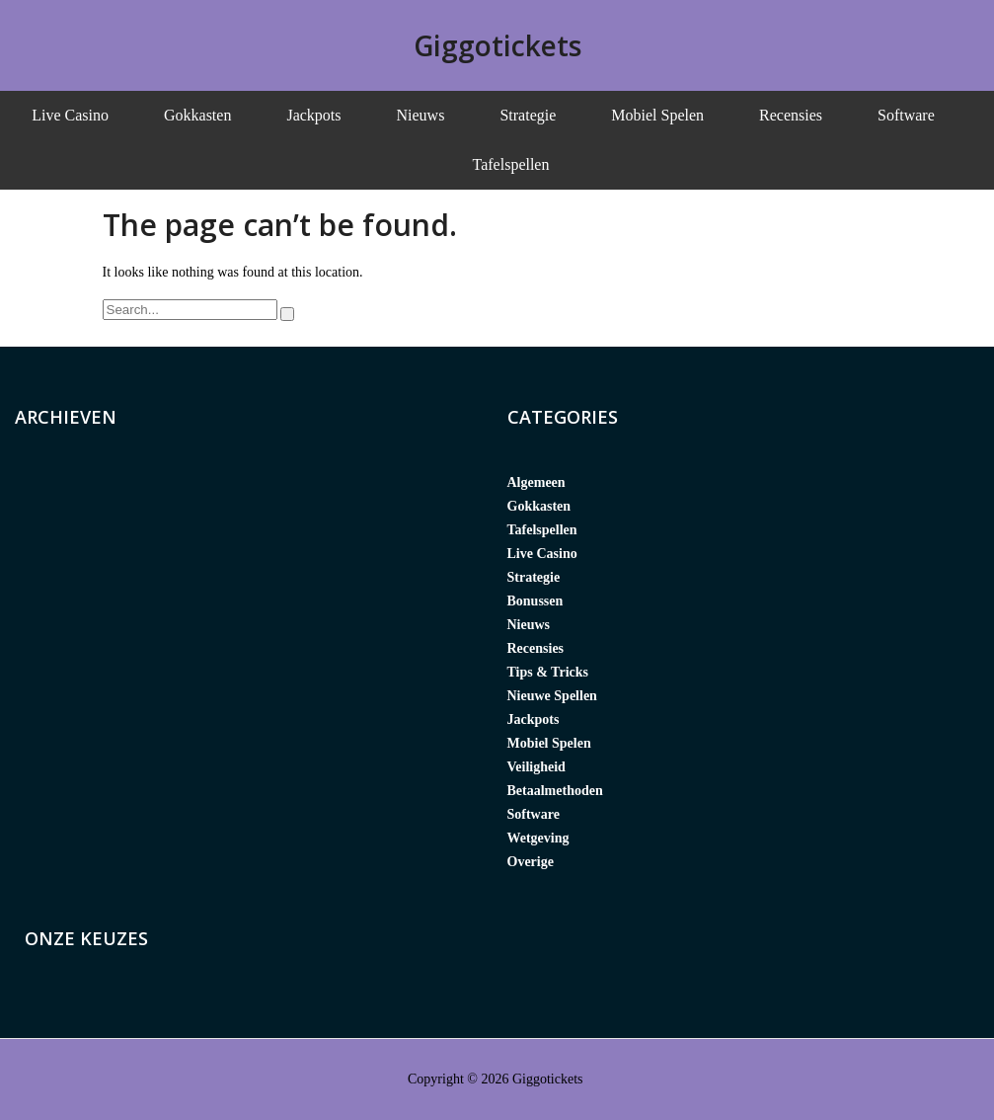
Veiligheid (536, 767)
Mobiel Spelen (657, 115)
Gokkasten (197, 115)
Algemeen (536, 482)
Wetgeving (538, 838)
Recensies (790, 115)
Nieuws (421, 115)
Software (906, 115)
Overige (530, 861)
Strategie (527, 115)
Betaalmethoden (555, 790)
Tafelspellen (511, 164)
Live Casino (70, 115)
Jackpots (313, 115)
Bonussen (535, 601)
